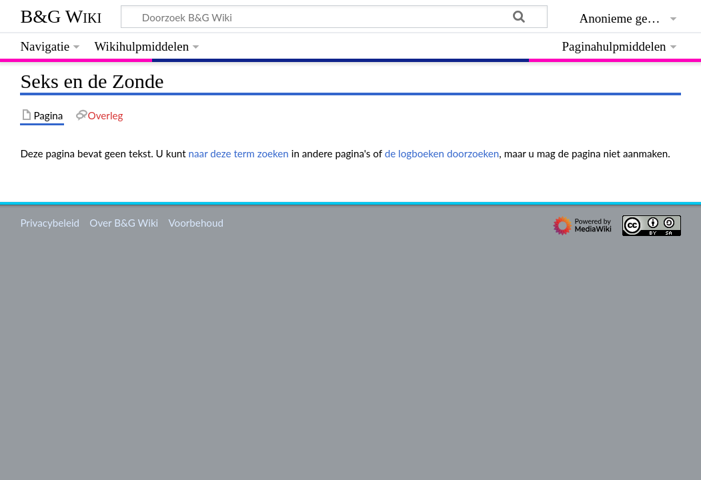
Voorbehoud (195, 223)
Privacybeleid (49, 223)
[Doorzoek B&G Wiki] (333, 16)
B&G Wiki (60, 16)
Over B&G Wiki (123, 223)
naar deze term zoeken (239, 153)
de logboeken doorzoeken (442, 153)
